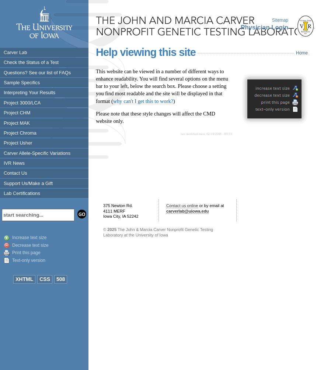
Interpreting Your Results (29, 92)
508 (60, 279)
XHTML (24, 279)
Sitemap (280, 20)
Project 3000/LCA (22, 103)
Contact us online (182, 205)
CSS (44, 279)
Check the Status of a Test (31, 62)
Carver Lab (15, 52)
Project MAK (17, 123)
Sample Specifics (22, 82)
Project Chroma (20, 133)
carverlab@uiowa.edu (187, 211)
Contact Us (15, 173)
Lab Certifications (22, 193)
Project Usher (18, 143)
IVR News (14, 163)
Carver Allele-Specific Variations (37, 153)
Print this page (26, 252)
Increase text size (29, 237)
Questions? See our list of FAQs (37, 72)
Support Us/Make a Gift (28, 183)
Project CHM (17, 112)
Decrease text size (30, 245)
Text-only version (28, 260)
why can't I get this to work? (143, 101)
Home (302, 53)
